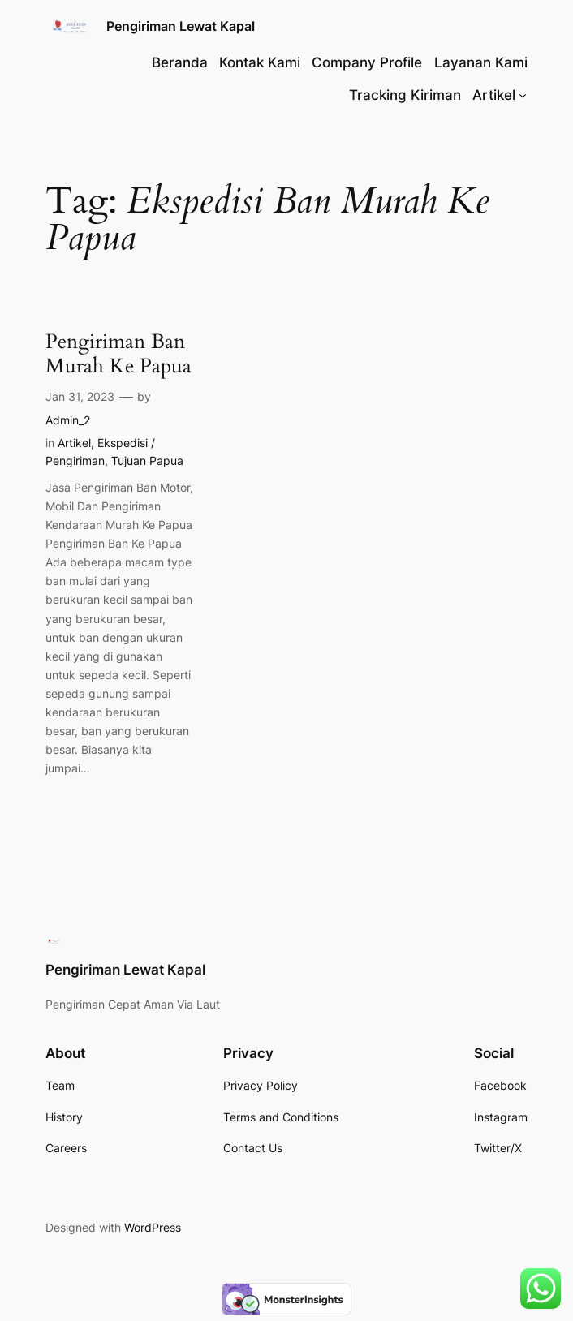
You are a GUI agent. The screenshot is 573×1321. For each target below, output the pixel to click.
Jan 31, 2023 (79, 396)
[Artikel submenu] (523, 95)
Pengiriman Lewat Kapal (180, 26)
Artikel (74, 443)
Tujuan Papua (147, 460)
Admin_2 (67, 420)
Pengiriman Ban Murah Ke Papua (118, 353)
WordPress (152, 1227)
